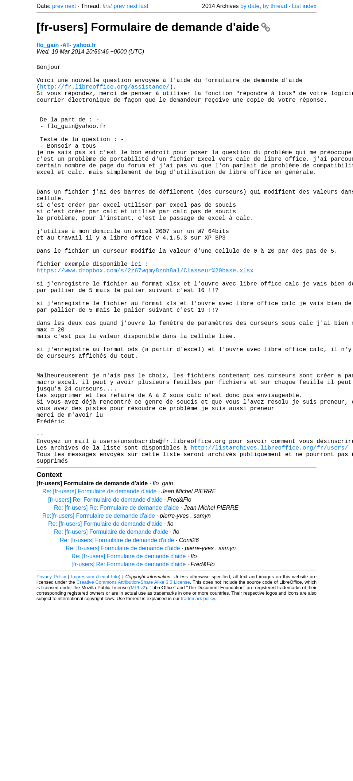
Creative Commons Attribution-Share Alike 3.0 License (133, 671)
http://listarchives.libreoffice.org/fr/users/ (269, 533)
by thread (275, 6)
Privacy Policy (51, 665)
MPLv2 (138, 676)
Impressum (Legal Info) (95, 665)
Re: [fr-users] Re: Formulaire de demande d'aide (116, 597)
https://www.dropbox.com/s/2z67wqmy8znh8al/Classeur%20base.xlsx (144, 317)
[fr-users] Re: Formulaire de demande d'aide (105, 589)
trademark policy (198, 687)
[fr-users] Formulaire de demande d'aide (153, 27)
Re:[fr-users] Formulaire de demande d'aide (98, 605)
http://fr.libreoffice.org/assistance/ (105, 92)
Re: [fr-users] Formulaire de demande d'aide (99, 580)
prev (57, 6)
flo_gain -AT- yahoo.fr (66, 45)
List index (304, 6)
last (143, 6)
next (70, 6)
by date (249, 6)
